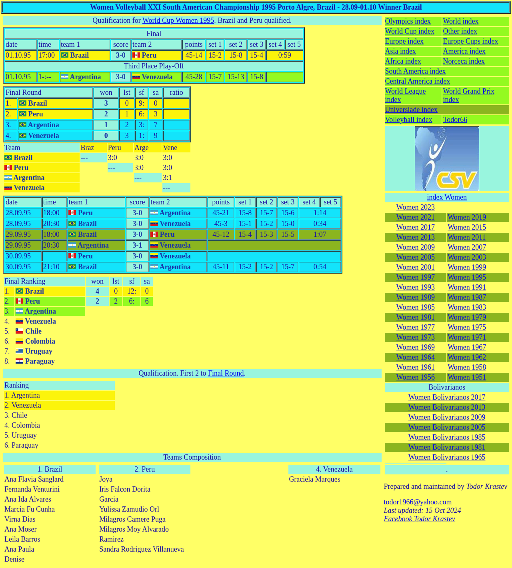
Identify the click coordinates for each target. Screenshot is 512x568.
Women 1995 (467, 277)
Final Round (24, 92)
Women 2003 (467, 257)
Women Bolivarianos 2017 (447, 397)
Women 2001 (415, 267)
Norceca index (463, 61)
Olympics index (408, 21)
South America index (415, 71)
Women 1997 (415, 277)
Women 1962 (467, 357)
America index (464, 51)
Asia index (400, 51)
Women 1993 (415, 287)
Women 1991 (467, 287)
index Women (447, 197)
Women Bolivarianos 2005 (447, 427)
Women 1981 (415, 317)
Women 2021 (415, 217)
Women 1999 (467, 267)
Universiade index (411, 110)
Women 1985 (415, 307)
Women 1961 (415, 367)
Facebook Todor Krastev (419, 519)
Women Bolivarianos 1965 (447, 457)
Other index (460, 31)
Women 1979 (467, 317)
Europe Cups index (470, 41)
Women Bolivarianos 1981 (447, 447)
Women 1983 (467, 307)
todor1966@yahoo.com (418, 502)
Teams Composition (192, 457)
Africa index (403, 61)
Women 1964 (415, 357)
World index (460, 21)
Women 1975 (467, 327)
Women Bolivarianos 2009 (447, 417)
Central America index (417, 81)
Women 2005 (415, 257)
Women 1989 (415, 297)
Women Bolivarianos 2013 (447, 407)
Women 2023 (415, 207)
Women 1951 (467, 377)
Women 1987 (467, 297)
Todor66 (455, 120)
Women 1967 (467, 347)
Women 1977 (415, 327)
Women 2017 (415, 227)
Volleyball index (408, 120)
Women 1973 (415, 337)
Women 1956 (415, 377)
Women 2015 (467, 227)
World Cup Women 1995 (178, 20)
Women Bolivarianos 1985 (447, 437)
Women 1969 (415, 347)
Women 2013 (415, 237)
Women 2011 (467, 237)
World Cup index (410, 31)
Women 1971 (467, 337)
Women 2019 (467, 217)
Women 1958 (467, 367)
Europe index (404, 41)
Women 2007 (467, 247)
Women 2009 (415, 247)
